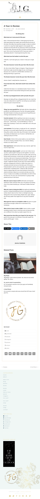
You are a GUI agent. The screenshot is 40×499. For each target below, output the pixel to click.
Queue (5, 394)
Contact (5, 409)
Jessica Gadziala (21, 29)
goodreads (8, 333)
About (5, 376)
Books (5, 385)
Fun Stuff (5, 398)
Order (4, 390)
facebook (7, 336)
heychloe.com (22, 493)
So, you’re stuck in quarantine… (12, 282)
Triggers (5, 396)
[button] (20, 17)
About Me (6, 379)
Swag (4, 407)
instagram (8, 339)
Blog (4, 381)
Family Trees (7, 392)
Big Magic (6, 275)
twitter (7, 348)
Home (5, 375)
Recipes (4, 367)
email (7, 331)
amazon (7, 345)
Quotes (5, 383)
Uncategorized (9, 30)
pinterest (7, 342)
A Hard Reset (7, 289)
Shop (4, 402)
